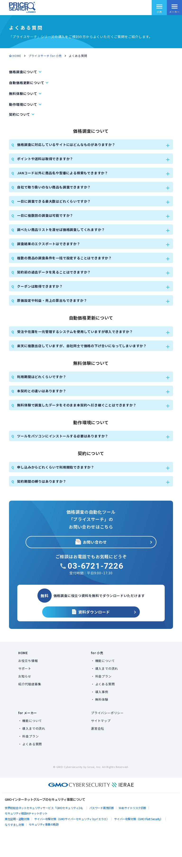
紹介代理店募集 (29, 684)
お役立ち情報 (28, 660)
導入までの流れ (106, 668)
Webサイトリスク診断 (132, 808)
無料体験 (101, 699)
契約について (19, 114)
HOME (17, 56)
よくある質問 (105, 684)
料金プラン (103, 676)
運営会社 (97, 728)
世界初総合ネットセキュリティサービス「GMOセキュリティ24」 (44, 808)
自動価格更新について (26, 83)
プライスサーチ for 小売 (45, 56)
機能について (105, 660)
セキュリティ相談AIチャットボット (26, 813)
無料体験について (23, 93)
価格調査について (23, 72)
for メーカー (27, 713)
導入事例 (101, 692)
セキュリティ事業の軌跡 (44, 824)
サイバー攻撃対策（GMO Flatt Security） (138, 819)
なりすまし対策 (14, 825)
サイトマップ (101, 720)
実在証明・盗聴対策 (17, 819)
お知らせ (24, 676)
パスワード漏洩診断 (101, 808)
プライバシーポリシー (107, 713)
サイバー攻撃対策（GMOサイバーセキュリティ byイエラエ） (71, 819)
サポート (24, 668)
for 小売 (97, 653)
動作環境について (23, 104)
